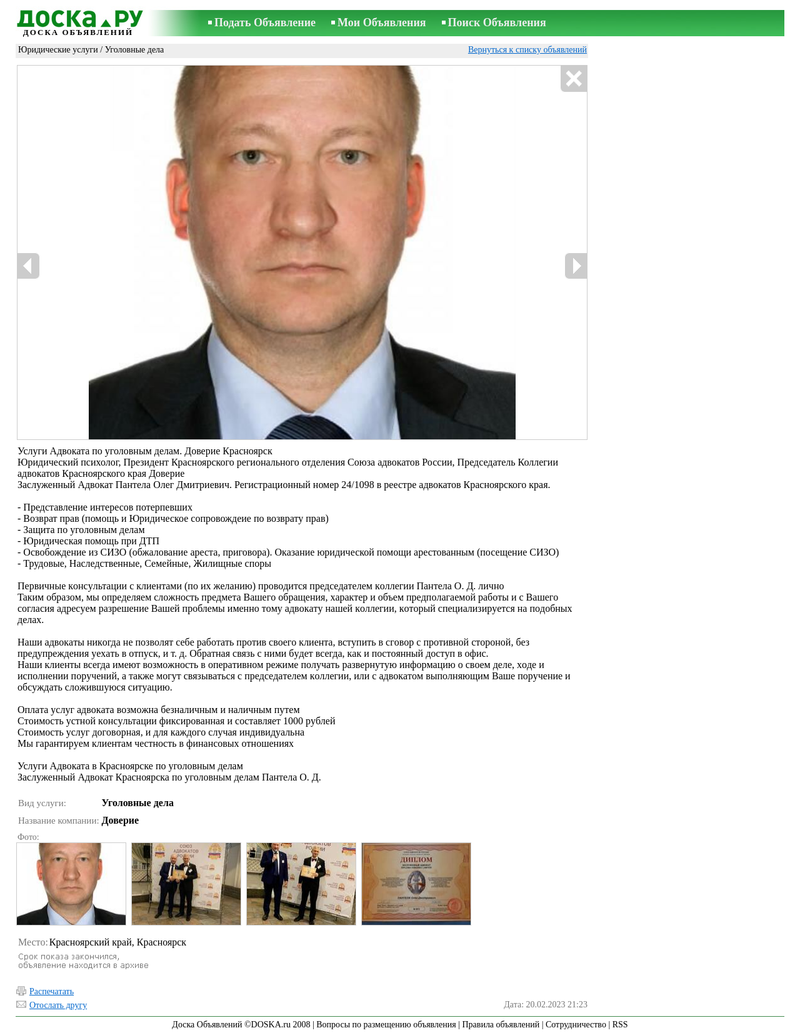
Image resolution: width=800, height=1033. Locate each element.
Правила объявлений (500, 1024)
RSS (620, 1024)
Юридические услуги (58, 49)
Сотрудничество (576, 1024)
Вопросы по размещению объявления (386, 1024)
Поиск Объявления (497, 22)
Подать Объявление (265, 22)
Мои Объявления (382, 22)
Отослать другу (58, 1005)
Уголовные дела (134, 49)
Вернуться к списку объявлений (527, 49)
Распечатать (51, 991)
